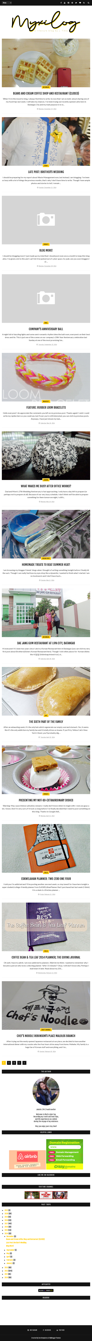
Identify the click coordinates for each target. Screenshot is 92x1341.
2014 (46, 873)
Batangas (46, 87)
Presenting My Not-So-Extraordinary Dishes (46, 800)
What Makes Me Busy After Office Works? (46, 486)
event (46, 166)
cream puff (46, 558)
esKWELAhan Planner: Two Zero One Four (46, 879)
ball (46, 323)
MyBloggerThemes (55, 1338)
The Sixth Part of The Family (46, 722)
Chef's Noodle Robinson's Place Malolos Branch (46, 1036)
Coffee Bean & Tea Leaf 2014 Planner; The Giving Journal (46, 957)
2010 (6, 1277)
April (8, 1257)
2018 (6, 1220)
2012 (6, 1271)
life (46, 715)
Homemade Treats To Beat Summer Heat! (46, 564)
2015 (6, 1230)
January (10, 1263)
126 (19, 1063)
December (10, 1236)
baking (46, 480)
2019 (6, 1217)
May (8, 1253)
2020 (7, 1214)
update (46, 244)
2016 (6, 1227)
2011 (6, 1274)
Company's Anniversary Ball (46, 329)
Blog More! (46, 250)
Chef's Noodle (46, 1030)
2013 (6, 1268)
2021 (6, 1210)
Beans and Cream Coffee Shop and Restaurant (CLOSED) (46, 93)
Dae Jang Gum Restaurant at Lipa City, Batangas (46, 643)
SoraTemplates (43, 1338)
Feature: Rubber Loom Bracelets (46, 407)
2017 (6, 1224)
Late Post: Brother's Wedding (46, 172)
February (10, 1260)
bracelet (46, 401)
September (11, 1250)
